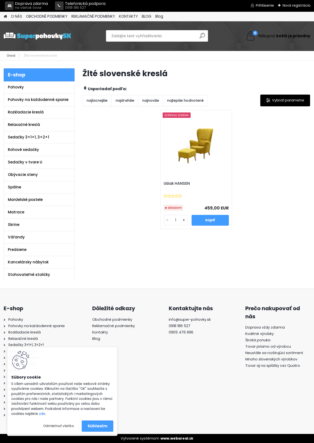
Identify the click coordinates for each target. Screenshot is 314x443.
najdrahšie (125, 100)
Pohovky (16, 87)
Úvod (11, 55)
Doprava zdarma (26, 5)
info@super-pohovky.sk (190, 319)
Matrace (16, 212)
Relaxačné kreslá (24, 124)
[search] (202, 37)
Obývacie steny (23, 174)
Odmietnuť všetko (58, 426)
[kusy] (176, 220)
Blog (159, 16)
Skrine (13, 224)
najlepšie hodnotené (185, 100)
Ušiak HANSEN (177, 183)
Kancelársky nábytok (28, 262)
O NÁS (16, 16)
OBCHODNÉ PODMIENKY (46, 16)
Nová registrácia (296, 5)
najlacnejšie (97, 100)
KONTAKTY (128, 16)
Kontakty (100, 332)
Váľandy (16, 237)
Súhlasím (97, 426)
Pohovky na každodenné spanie (38, 99)
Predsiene (17, 249)
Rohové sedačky (23, 149)
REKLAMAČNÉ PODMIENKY (93, 16)
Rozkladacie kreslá (26, 112)
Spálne (14, 187)
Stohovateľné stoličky (29, 274)
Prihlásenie (265, 5)
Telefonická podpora (80, 5)
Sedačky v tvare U (25, 162)
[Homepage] (5, 16)
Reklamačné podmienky (113, 325)
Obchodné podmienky (112, 319)
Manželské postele (25, 199)
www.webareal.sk (176, 438)
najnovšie (150, 100)
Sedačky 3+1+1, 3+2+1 (28, 137)
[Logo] (37, 36)
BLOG (146, 16)
